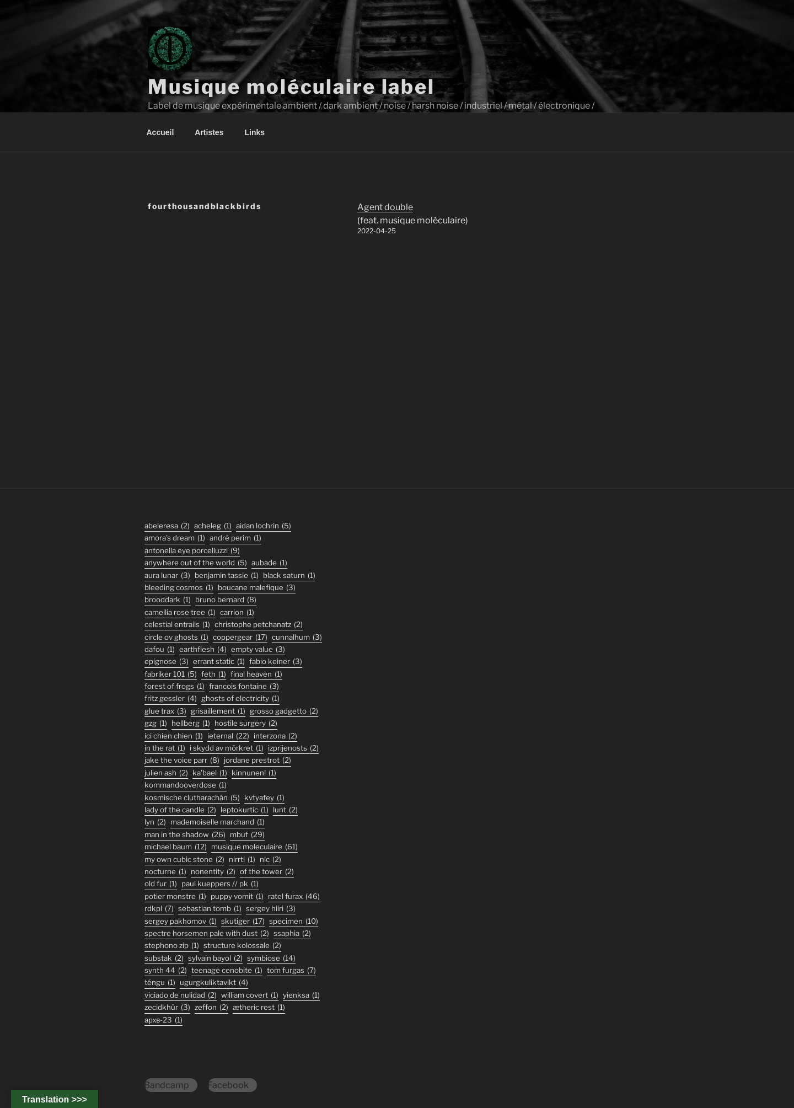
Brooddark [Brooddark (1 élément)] (167, 600)
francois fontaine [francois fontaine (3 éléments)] (244, 686)
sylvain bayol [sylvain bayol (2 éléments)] (215, 958)
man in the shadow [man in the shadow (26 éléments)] (185, 835)
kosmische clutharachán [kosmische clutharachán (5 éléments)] (192, 798)
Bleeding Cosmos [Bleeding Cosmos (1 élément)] (178, 587)
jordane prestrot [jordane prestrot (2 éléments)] (257, 760)
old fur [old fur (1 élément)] (160, 884)
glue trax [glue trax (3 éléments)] (165, 711)
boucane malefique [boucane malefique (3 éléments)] (257, 587)
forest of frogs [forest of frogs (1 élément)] (174, 686)
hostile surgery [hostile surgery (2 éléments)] (245, 723)
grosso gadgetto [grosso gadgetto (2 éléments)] (284, 711)
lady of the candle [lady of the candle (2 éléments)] (180, 810)
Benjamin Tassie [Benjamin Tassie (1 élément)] (227, 575)
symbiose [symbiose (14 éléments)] (271, 958)
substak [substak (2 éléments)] (164, 958)
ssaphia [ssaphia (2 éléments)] (292, 933)
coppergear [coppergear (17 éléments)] (240, 637)
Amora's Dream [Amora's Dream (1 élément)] (174, 538)
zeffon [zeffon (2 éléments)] (211, 1007)
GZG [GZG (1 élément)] (155, 723)
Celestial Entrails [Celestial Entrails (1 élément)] (177, 624)
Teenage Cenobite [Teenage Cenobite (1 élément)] (226, 970)
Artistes (209, 132)
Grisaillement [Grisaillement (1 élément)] (218, 711)
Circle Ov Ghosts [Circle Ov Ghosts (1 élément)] (176, 637)
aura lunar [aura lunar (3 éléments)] (167, 575)
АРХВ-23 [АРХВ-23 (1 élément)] (163, 1020)
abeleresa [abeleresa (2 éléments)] (167, 526)
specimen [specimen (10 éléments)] (293, 921)
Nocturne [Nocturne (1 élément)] (165, 871)
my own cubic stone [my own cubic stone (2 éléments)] (184, 859)
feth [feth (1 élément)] (213, 674)
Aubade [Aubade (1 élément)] (269, 563)
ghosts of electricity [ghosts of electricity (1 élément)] (240, 698)
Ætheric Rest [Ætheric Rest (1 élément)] (259, 1007)
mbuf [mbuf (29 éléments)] (247, 835)
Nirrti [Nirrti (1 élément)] (242, 859)
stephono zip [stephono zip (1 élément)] (171, 945)
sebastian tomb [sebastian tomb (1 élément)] (210, 908)
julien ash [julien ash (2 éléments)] (166, 773)
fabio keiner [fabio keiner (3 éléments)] (275, 661)
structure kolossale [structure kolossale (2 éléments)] (242, 945)
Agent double (385, 207)
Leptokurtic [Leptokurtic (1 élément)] (245, 810)
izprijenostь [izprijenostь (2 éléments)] (293, 748)
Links (254, 132)
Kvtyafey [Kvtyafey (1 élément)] (264, 798)
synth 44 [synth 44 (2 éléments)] (165, 970)
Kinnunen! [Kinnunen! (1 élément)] (254, 773)
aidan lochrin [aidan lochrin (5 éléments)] (263, 526)
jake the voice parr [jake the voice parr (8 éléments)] (181, 760)
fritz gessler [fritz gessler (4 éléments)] (170, 698)
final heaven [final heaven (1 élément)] (256, 674)
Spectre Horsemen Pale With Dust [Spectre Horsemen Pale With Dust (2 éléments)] (206, 933)
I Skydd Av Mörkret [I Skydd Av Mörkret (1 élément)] (227, 748)
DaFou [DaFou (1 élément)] (159, 649)
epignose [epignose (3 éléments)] (166, 661)
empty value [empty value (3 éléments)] (258, 649)
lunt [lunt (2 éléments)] (285, 810)
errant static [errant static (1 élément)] (219, 661)
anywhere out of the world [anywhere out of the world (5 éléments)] (195, 563)
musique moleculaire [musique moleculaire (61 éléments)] (254, 847)
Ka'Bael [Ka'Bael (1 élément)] (209, 773)
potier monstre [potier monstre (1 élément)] (175, 896)
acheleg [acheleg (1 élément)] (213, 526)
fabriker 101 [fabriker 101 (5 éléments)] (170, 674)
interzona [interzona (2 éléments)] (275, 736)
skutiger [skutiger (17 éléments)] (243, 921)
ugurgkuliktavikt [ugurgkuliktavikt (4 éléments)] (214, 982)
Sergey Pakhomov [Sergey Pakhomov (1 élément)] (180, 921)
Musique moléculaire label (291, 86)
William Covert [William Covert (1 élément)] (249, 995)
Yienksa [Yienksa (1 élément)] (301, 995)
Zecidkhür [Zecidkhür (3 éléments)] (167, 1007)
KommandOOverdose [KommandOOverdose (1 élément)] (185, 785)
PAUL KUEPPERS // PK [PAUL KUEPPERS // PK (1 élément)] (220, 884)
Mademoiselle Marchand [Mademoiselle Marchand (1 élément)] (217, 822)
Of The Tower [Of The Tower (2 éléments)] (267, 871)
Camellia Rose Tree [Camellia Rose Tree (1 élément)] (180, 612)
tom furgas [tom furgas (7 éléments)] (291, 970)
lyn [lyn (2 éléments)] (155, 822)
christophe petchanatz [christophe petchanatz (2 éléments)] (258, 624)
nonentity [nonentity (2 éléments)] (213, 871)
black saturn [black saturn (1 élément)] (289, 575)
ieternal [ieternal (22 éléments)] (228, 736)
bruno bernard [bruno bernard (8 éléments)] (225, 600)
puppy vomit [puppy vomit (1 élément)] (237, 896)
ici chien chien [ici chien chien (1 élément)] (173, 736)
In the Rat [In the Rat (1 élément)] (164, 748)
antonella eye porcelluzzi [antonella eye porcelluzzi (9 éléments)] (192, 550)
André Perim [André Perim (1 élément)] (235, 538)
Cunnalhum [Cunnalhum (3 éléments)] (297, 637)
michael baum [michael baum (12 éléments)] (175, 847)
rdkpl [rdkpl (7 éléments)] (159, 908)
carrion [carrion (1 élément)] (237, 612)
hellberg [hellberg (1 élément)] (190, 723)
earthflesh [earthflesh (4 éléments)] (203, 649)
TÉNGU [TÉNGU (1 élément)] (159, 982)
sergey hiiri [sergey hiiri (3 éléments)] (271, 908)
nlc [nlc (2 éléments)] (270, 859)
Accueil (160, 132)
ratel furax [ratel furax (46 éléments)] (294, 896)
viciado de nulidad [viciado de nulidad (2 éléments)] (180, 995)
